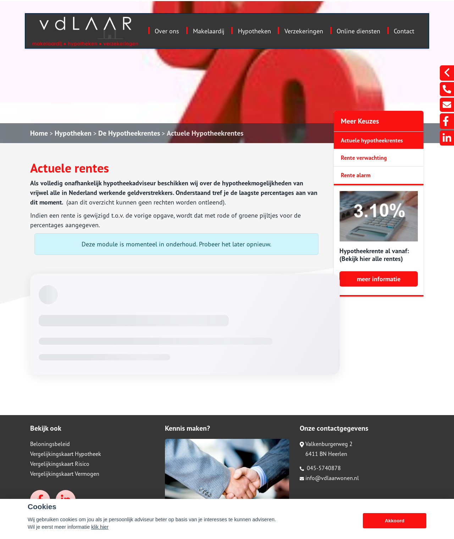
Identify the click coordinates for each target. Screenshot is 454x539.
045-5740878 (320, 468)
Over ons (167, 31)
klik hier (100, 527)
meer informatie (378, 279)
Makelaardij (209, 31)
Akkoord (394, 520)
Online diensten (358, 31)
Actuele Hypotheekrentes (205, 133)
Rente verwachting (364, 157)
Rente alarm (356, 175)
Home (39, 133)
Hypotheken (254, 31)
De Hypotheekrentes (129, 133)
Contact (404, 31)
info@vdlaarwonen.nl (329, 478)
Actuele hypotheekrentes (372, 140)
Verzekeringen (303, 31)
